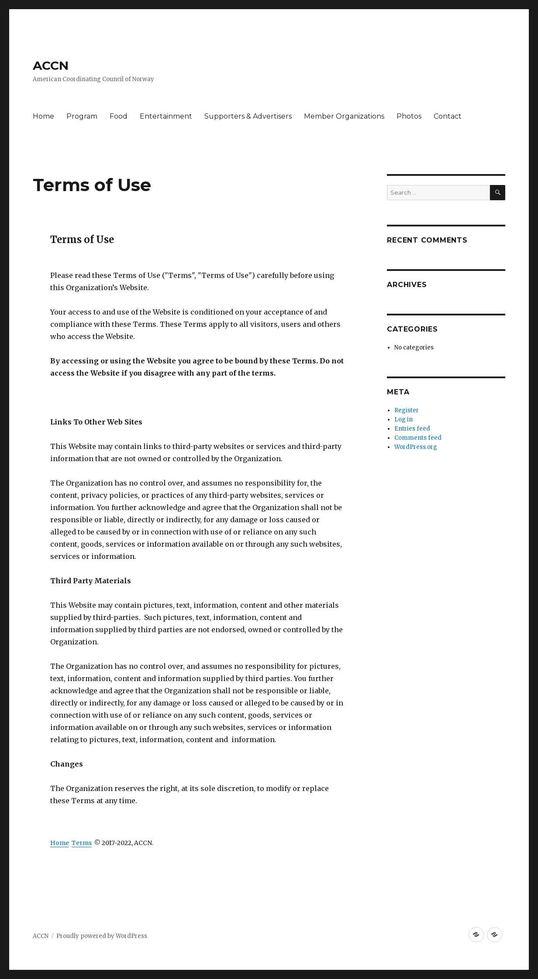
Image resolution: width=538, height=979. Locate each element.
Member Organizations (344, 116)
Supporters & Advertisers (248, 116)
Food (119, 116)
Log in (403, 419)
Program (81, 116)
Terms (82, 843)
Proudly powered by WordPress (101, 936)
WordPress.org (415, 447)
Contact (448, 116)
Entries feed (412, 428)
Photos (409, 116)
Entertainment (166, 116)
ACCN (51, 65)
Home (43, 116)
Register (406, 410)
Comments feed (417, 438)
